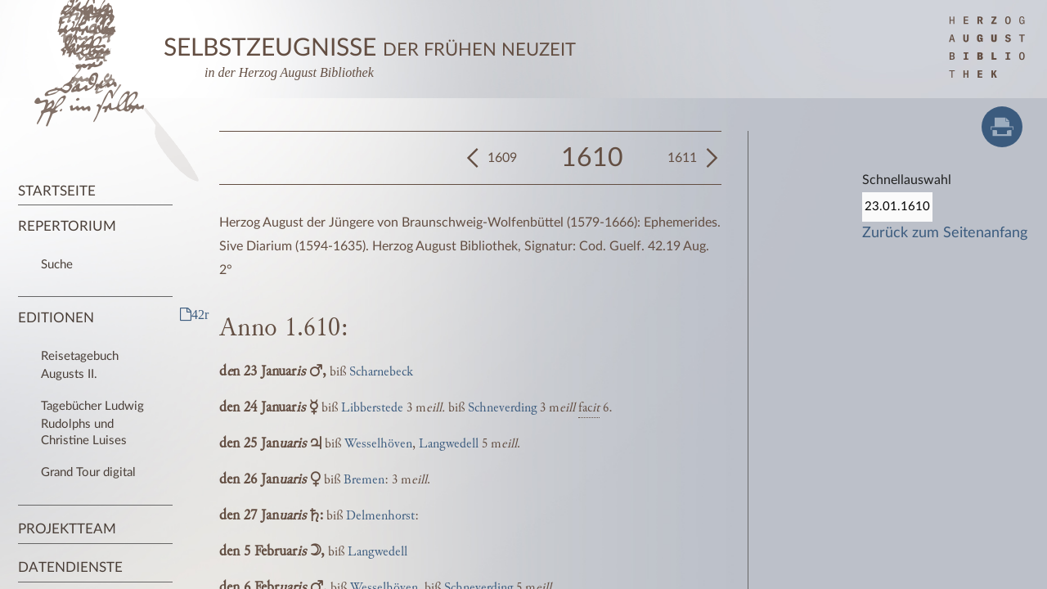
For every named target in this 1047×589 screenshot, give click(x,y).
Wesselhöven (378, 443)
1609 (502, 157)
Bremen (364, 479)
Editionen (56, 318)
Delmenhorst (380, 515)
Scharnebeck (381, 371)
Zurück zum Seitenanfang (944, 233)
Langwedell (449, 443)
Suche (57, 265)
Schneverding (502, 407)
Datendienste (70, 567)
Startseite (57, 191)
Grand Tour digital (88, 472)
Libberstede (372, 407)
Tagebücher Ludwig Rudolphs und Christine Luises (92, 423)
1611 (682, 157)
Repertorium (67, 226)
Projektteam (67, 529)
